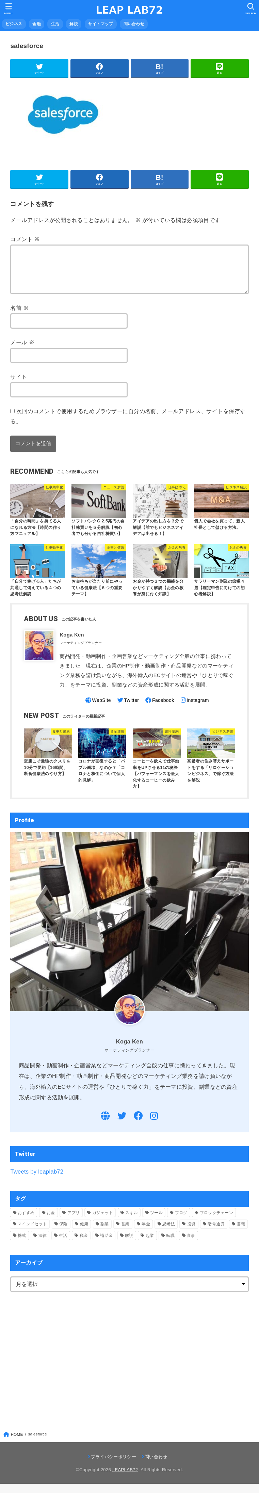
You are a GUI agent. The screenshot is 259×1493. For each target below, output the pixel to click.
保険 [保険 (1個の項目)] (63, 1232)
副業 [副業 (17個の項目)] (104, 1232)
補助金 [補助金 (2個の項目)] (106, 1244)
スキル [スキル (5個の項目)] (131, 1221)
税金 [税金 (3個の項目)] (84, 1244)
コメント (25, 239)
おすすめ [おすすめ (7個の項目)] (26, 1221)
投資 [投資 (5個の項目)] (191, 1232)
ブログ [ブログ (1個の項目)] (181, 1221)
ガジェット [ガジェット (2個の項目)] (102, 1221)
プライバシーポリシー (113, 1465)
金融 (36, 24)
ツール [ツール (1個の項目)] (156, 1221)
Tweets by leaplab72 (36, 1180)
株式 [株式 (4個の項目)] (22, 1244)
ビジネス (13, 24)
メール (22, 350)
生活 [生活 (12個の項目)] (63, 1244)
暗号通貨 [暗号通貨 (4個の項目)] (216, 1232)
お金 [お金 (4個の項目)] (51, 1221)
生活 (55, 24)
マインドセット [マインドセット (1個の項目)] (32, 1232)
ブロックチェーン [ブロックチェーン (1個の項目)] (216, 1221)
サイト (18, 385)
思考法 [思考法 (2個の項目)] (168, 1232)
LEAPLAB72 (125, 1478)
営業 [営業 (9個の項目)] (125, 1232)
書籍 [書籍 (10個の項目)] (241, 1232)
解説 (73, 24)
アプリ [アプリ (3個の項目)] (73, 1221)
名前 (19, 316)
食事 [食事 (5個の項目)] (191, 1244)
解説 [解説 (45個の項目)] (129, 1244)
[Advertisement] (67, 1362)
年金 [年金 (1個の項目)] (146, 1232)
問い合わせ (134, 24)
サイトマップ (100, 24)
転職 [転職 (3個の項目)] (170, 1244)
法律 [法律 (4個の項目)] (42, 1244)
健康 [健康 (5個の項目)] (84, 1232)
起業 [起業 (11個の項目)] (150, 1244)
